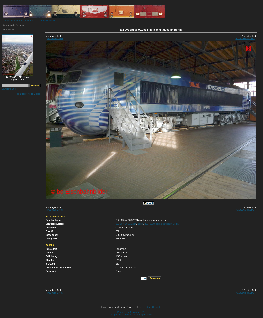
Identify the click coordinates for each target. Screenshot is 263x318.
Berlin (140, 224)
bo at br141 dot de (152, 307)
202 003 (119, 224)
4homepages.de (143, 314)
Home (6, 20)
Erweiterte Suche (10, 89)
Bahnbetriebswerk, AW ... (23, 20)
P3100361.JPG (55, 38)
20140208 (150, 224)
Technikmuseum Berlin (167, 224)
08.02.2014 (130, 224)
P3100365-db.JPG (244, 38)
